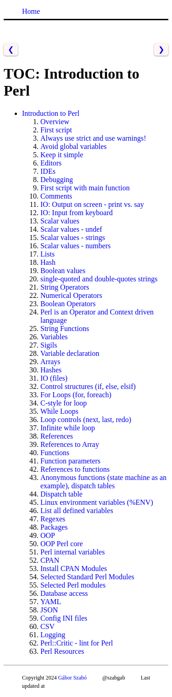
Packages (54, 527)
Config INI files (63, 618)
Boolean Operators (67, 304)
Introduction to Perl (50, 113)
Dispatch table (61, 494)
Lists (47, 254)
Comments (56, 196)
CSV (47, 626)
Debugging (56, 179)
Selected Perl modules (72, 585)
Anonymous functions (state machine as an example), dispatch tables (103, 482)
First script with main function (85, 188)
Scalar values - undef (71, 229)
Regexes (52, 519)
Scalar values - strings (72, 237)
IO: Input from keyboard (76, 213)
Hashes (50, 370)
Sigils (48, 345)
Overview (54, 122)
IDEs (47, 171)
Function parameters (70, 461)
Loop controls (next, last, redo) (85, 419)
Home (31, 11)
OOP (47, 535)
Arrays (50, 362)
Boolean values (62, 270)
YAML (50, 602)
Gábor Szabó (72, 677)
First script (56, 130)
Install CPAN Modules (73, 568)
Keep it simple (61, 155)
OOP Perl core (61, 544)
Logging (52, 635)
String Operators (64, 287)
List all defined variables (76, 510)
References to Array (69, 444)
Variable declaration (69, 353)
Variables (54, 337)
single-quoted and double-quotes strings (99, 279)
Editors (50, 163)
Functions (54, 453)
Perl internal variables (72, 552)
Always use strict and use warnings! (93, 138)
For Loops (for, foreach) (75, 395)
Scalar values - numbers (75, 246)
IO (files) (53, 378)
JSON (49, 610)
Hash (47, 262)
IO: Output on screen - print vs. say (92, 204)
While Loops (59, 411)
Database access (64, 593)
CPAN (49, 560)
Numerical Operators (71, 295)
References (56, 436)
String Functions (64, 328)
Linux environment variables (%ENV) (96, 502)
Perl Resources (62, 651)
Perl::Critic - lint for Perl (76, 643)
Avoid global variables (73, 146)
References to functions (75, 469)
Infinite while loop (67, 428)
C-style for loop (63, 403)
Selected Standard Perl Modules (87, 577)
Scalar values (59, 221)
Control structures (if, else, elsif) (88, 386)
